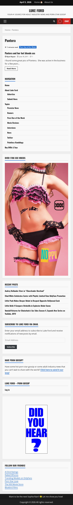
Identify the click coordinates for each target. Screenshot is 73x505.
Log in (7, 389)
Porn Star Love (11, 481)
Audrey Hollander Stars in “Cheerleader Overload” (24, 290)
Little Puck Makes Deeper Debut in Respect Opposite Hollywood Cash (32, 300)
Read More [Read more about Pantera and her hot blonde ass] (12, 69)
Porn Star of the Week (28, 47)
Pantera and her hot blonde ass (20, 53)
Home (7, 85)
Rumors (10, 112)
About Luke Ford (11, 90)
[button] (5, 21)
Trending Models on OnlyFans (18, 478)
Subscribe (11, 347)
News (9, 132)
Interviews (11, 127)
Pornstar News (13, 107)
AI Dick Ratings (11, 472)
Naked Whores (11, 475)
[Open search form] (54, 21)
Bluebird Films (11, 487)
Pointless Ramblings (15, 142)
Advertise (11, 94)
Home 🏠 (38, 2)
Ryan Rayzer (11, 57)
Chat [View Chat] (63, 21)
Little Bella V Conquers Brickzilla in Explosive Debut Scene (28, 305)
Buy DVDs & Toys (11, 147)
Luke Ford (36, 10)
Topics (7, 104)
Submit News (12, 99)
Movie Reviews (13, 122)
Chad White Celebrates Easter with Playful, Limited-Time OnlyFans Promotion (35, 295)
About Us (48, 2)
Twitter (10, 137)
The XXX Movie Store (14, 484)
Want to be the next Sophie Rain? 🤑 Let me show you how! (36, 496)
